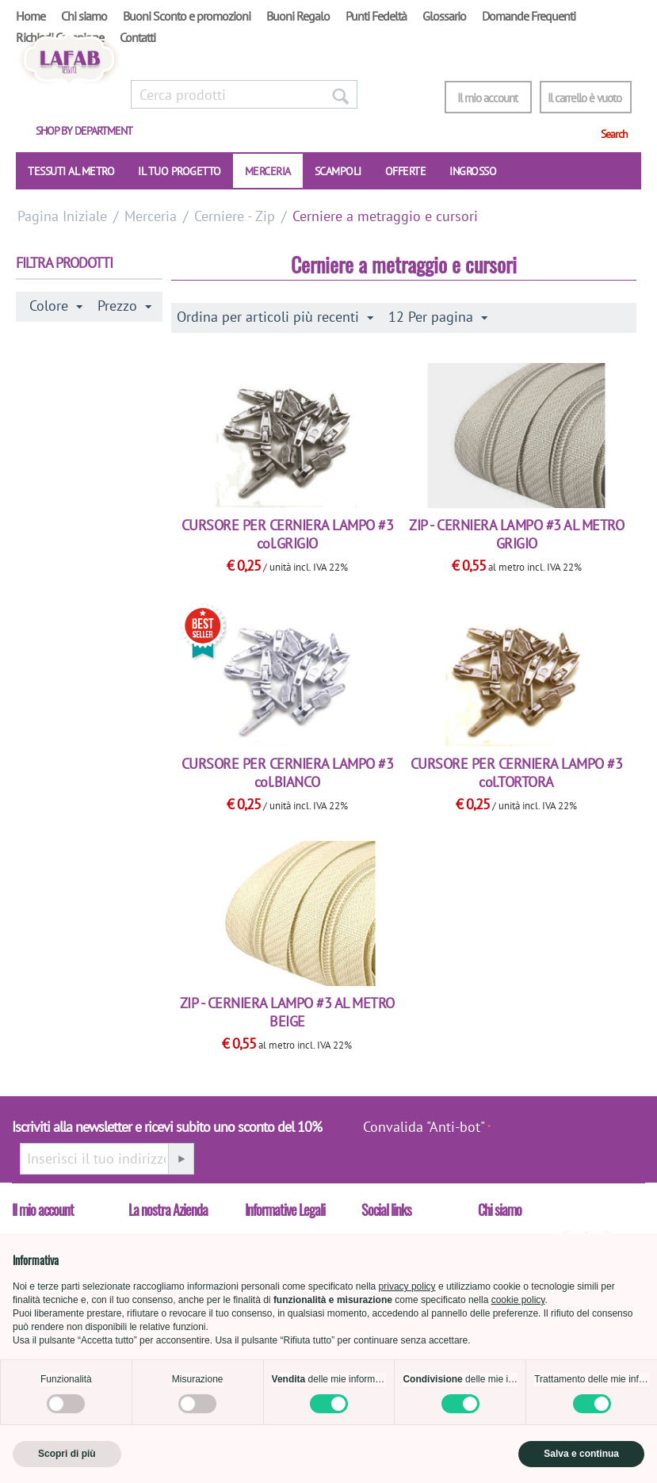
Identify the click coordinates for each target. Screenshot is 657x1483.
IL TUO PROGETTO (179, 171)
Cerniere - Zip (234, 216)
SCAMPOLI (338, 171)
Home (30, 16)
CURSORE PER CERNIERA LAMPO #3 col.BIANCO (287, 773)
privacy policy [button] (407, 1286)
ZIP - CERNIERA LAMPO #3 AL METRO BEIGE (287, 1012)
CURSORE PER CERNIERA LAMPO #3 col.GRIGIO (287, 534)
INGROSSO (472, 171)
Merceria (268, 171)
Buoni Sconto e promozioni (186, 16)
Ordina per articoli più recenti (275, 317)
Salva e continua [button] (581, 1453)
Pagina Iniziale (62, 216)
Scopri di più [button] (67, 1453)
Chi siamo (84, 16)
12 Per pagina (437, 317)
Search (614, 134)
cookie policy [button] (518, 1299)
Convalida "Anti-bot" (424, 1127)
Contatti (137, 37)
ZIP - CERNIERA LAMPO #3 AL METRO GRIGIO (516, 534)
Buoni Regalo (298, 16)
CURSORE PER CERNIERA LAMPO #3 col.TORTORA (517, 773)
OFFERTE (405, 171)
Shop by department (84, 131)
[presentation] (572, 1135)
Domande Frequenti (528, 16)
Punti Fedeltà (376, 16)
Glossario (444, 16)
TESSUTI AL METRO (71, 171)
